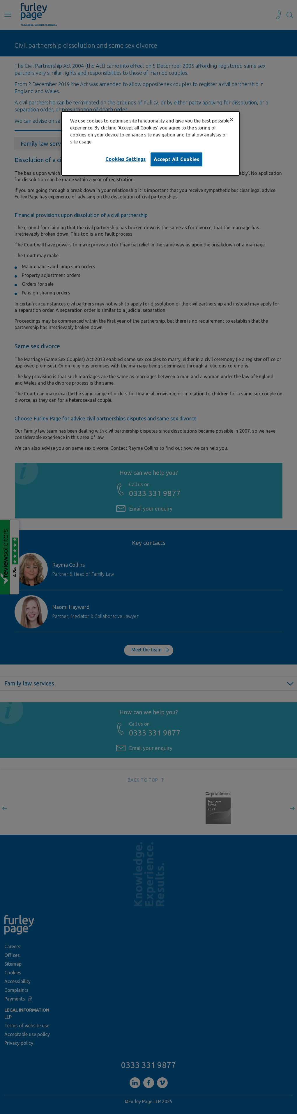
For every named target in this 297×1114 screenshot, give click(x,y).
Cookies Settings (125, 159)
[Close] (231, 119)
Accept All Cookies (176, 159)
